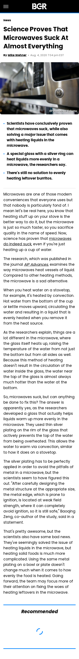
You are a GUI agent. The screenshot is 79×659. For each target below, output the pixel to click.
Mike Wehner (17, 55)
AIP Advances (36, 265)
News (7, 20)
